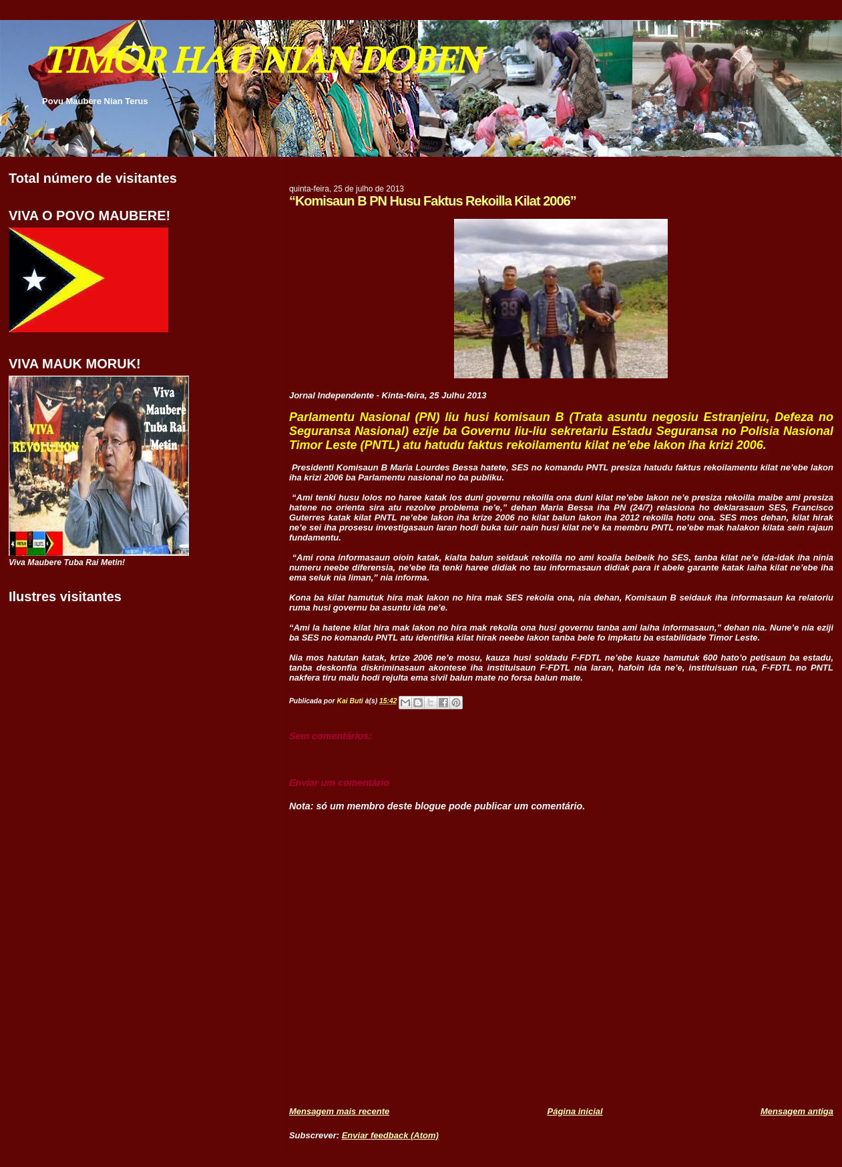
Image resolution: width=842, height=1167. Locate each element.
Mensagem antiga (797, 1111)
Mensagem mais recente (339, 1111)
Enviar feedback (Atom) (390, 1135)
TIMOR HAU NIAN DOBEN (260, 60)
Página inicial (575, 1111)
